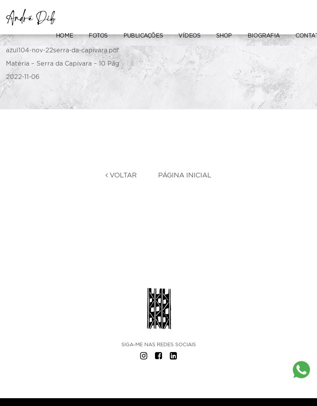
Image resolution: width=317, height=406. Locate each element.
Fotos (98, 36)
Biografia (264, 36)
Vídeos (189, 36)
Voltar (121, 175)
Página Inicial (185, 175)
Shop (224, 36)
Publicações (143, 36)
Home (64, 36)
